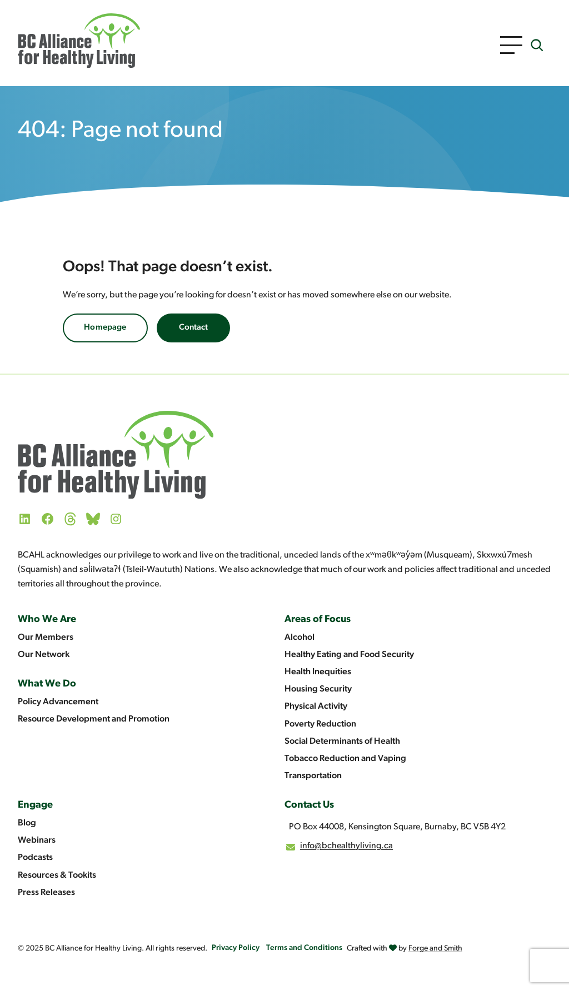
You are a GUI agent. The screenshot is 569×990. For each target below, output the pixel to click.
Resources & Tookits (57, 875)
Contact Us (309, 805)
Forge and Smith (435, 948)
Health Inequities (317, 672)
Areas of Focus (317, 619)
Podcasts (35, 857)
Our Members (45, 637)
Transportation (313, 776)
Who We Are (47, 619)
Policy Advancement (58, 702)
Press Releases (46, 892)
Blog (27, 823)
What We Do (47, 684)
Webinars (37, 840)
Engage (35, 805)
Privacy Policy (235, 948)
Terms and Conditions (304, 948)
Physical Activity (315, 706)
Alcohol (299, 637)
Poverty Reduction (320, 724)
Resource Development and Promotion (93, 719)
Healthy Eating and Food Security (349, 654)
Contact (193, 328)
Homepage (105, 328)
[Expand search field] (536, 45)
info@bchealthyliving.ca (346, 846)
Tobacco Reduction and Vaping (345, 758)
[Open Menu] (511, 45)
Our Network (43, 654)
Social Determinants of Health (342, 741)
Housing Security (318, 689)
